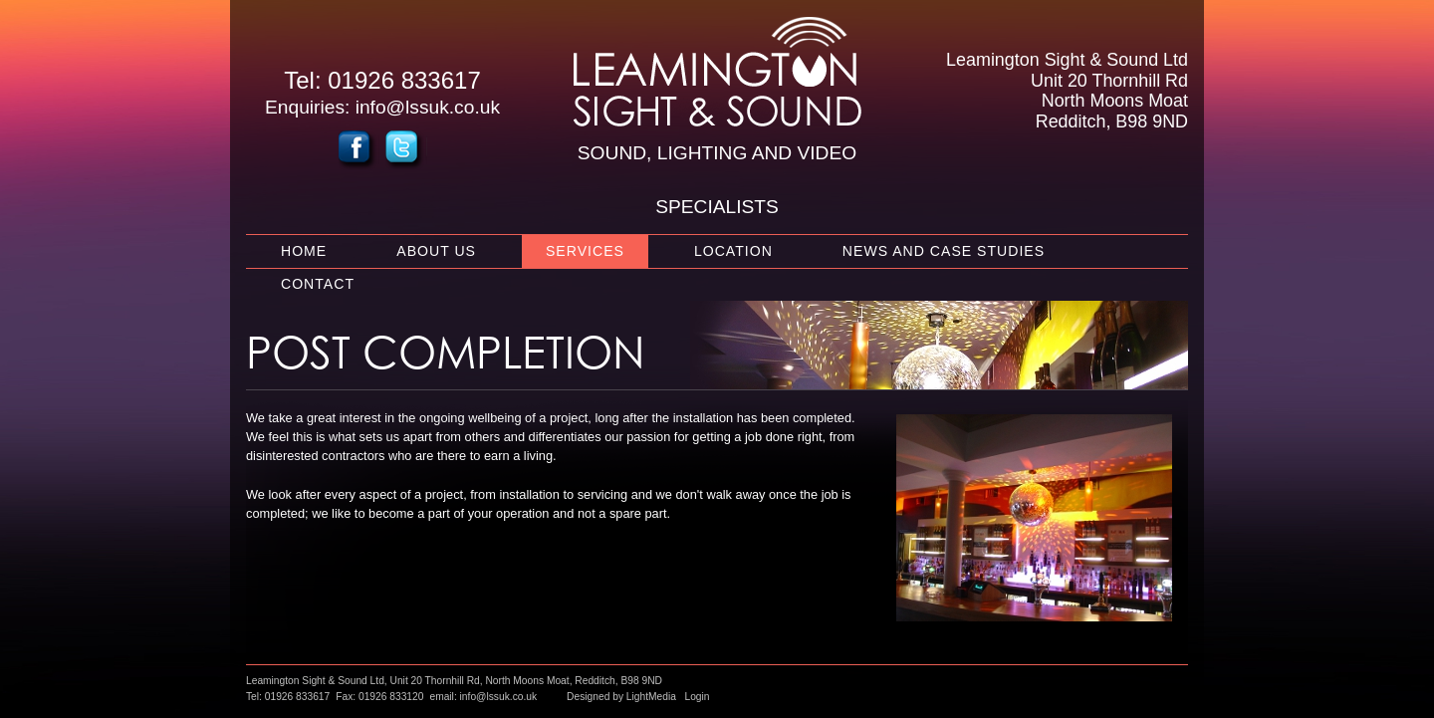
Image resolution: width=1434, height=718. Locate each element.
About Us (436, 251)
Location (733, 251)
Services (585, 251)
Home (304, 251)
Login (696, 696)
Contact (318, 284)
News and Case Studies (943, 251)
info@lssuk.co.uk (428, 107)
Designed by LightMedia (621, 696)
